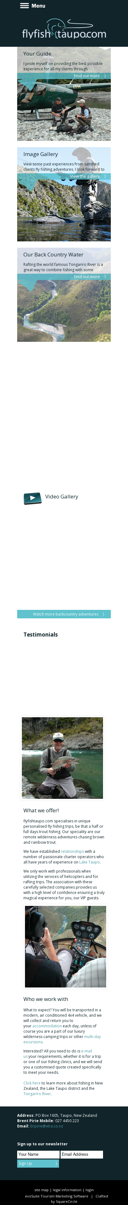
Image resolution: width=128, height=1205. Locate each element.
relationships (72, 851)
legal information (67, 1189)
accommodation (47, 1026)
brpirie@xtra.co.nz (46, 1126)
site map (41, 1189)
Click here (32, 1083)
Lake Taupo (89, 862)
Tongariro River (37, 1093)
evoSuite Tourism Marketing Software (56, 1196)
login (90, 1189)
